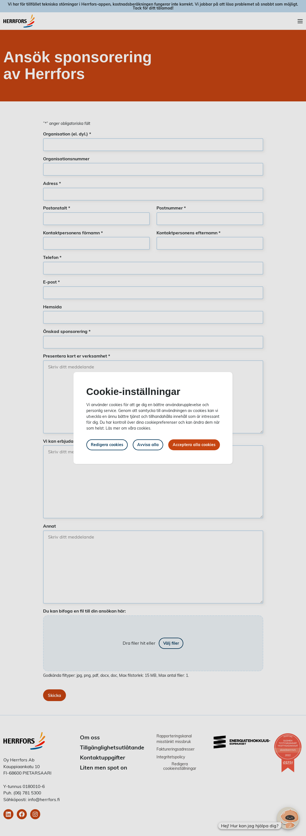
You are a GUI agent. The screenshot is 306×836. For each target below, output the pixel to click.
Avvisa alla (148, 444)
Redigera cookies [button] (107, 444)
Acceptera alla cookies (194, 444)
